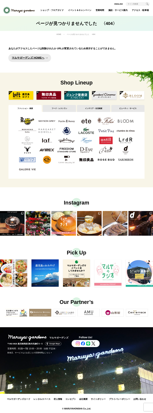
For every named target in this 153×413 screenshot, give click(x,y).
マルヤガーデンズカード (18, 399)
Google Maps (56, 344)
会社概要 (83, 399)
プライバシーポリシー (119, 399)
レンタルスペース (41, 399)
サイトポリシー (98, 399)
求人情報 (58, 399)
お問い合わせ (139, 399)
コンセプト (70, 399)
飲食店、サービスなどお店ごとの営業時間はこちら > (29, 353)
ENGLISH (118, 4)
